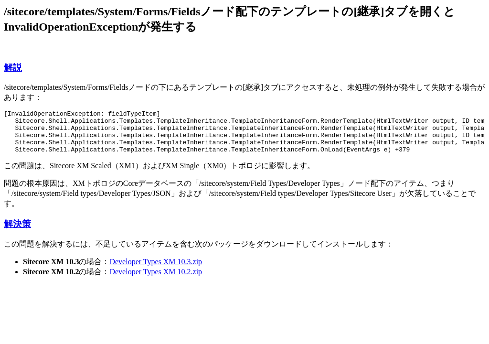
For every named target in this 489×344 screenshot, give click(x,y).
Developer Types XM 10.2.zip (155, 280)
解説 (13, 68)
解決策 (17, 232)
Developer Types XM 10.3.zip (155, 270)
